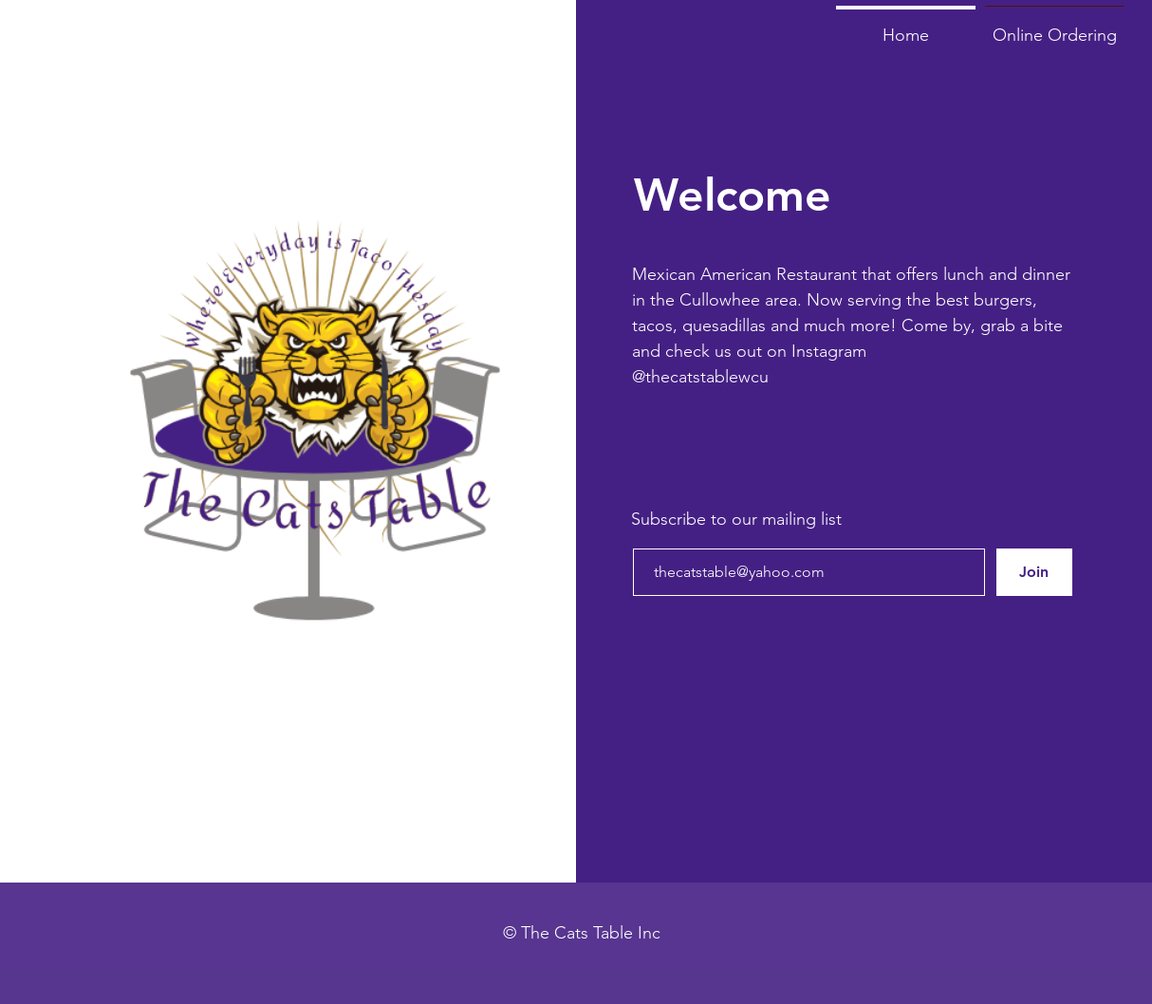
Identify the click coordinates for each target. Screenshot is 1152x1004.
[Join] (1034, 572)
